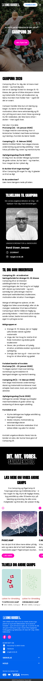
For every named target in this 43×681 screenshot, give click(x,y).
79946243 (10, 649)
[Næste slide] (40, 512)
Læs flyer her (21, 42)
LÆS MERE (8, 559)
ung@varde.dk (12, 652)
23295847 (14, 256)
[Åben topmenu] (40, 5)
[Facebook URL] (4, 637)
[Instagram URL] (9, 637)
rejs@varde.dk (16, 260)
